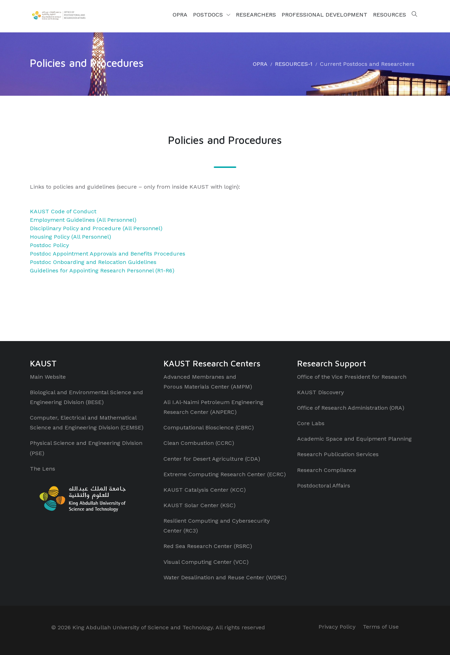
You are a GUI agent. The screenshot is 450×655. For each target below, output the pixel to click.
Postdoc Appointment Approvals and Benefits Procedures (107, 253)
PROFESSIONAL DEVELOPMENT (324, 14)
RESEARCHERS (256, 14)
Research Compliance (326, 470)
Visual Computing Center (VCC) (206, 562)
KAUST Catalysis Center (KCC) (204, 489)
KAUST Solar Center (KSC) (199, 505)
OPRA (180, 14)
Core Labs (310, 423)
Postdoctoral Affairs (323, 485)
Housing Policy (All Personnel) (70, 236)
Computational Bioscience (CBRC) (208, 427)
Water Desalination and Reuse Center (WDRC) (225, 577)
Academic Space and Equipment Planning (354, 438)
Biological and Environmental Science (80, 392)
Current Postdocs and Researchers (367, 64)
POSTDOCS (209, 14)
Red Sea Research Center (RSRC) (207, 546)
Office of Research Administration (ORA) (350, 407)
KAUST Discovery (320, 392)
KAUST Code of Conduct (63, 211)
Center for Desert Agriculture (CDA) (211, 458)
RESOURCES (389, 14)
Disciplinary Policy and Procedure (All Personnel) (96, 228)
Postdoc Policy (49, 245)
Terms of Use (381, 626)
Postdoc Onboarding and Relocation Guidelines (93, 262)
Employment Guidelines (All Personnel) (83, 219)
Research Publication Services (338, 454)
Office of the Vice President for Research (351, 376)
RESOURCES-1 (294, 64)
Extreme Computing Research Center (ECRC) (224, 474)
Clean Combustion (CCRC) (198, 443)
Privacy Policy (337, 626)
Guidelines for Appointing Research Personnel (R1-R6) (102, 270)
